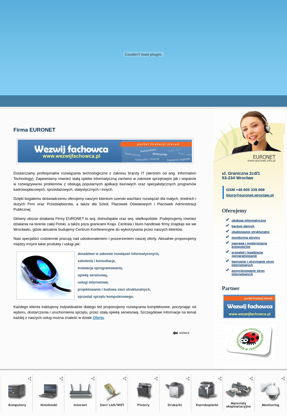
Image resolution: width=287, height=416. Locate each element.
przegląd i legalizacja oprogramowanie (247, 254)
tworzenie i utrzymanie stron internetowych (253, 263)
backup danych (243, 226)
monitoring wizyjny (246, 237)
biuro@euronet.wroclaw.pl (250, 195)
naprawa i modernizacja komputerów (249, 245)
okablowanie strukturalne (251, 232)
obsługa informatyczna (249, 220)
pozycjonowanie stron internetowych (248, 272)
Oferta (98, 317)
